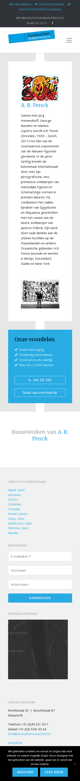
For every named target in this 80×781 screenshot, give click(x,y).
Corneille (14, 509)
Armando (14, 495)
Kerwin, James (18, 514)
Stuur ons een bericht (40, 393)
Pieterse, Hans (18, 528)
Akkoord (25, 772)
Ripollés (13, 533)
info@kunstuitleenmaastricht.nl (40, 18)
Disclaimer (15, 743)
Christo (13, 499)
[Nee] (75, 763)
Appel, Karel (16, 490)
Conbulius (15, 504)
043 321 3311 (40, 380)
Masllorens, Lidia (19, 523)
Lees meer (54, 772)
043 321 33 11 (37, 23)
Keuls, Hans (16, 519)
